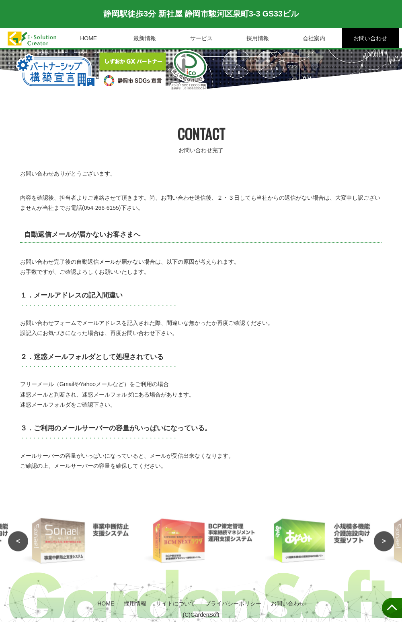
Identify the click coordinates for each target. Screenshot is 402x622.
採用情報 (257, 38)
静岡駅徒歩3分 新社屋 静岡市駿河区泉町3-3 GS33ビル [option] (201, 14)
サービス (201, 38)
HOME (88, 38)
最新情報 (144, 38)
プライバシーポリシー (233, 603)
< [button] (18, 548)
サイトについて (175, 603)
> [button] (384, 548)
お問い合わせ (370, 38)
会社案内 (314, 38)
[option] (201, 548)
